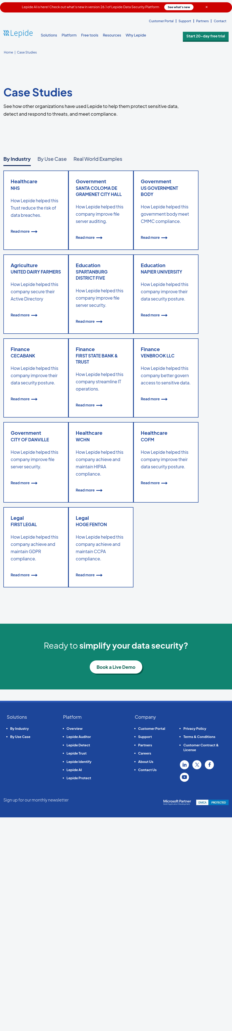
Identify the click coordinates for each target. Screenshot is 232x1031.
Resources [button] (112, 35)
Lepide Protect (79, 991)
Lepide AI (74, 983)
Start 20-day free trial (211, 35)
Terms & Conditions (199, 950)
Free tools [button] (89, 35)
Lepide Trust (77, 967)
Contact (220, 21)
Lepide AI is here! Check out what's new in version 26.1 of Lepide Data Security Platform (107, 7)
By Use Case (52, 159)
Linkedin (184, 978)
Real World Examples (97, 159)
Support (185, 21)
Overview (75, 942)
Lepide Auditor (79, 950)
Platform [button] (69, 35)
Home (8, 52)
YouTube (184, 990)
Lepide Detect (78, 958)
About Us (145, 975)
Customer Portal (161, 21)
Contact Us (147, 983)
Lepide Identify (79, 975)
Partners (202, 21)
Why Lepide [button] (136, 35)
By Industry (17, 159)
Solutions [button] (49, 35)
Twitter (196, 978)
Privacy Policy (194, 942)
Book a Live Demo (116, 880)
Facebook (209, 978)
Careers (144, 967)
